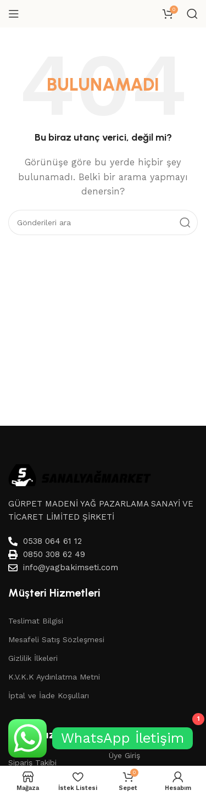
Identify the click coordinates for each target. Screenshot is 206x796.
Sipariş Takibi (32, 762)
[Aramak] (192, 14)
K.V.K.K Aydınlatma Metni (54, 676)
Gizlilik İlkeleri (33, 658)
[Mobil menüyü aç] (14, 14)
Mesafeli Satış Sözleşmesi (56, 639)
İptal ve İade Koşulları (48, 695)
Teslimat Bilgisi (35, 620)
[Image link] (79, 474)
